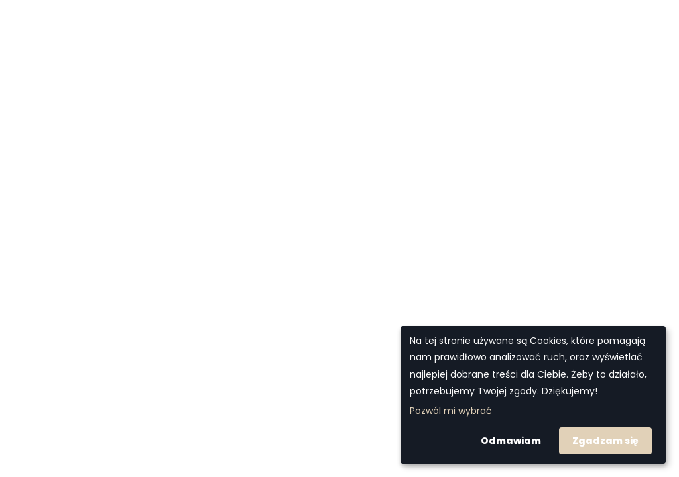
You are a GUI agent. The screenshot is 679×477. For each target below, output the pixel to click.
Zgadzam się (605, 440)
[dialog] (533, 395)
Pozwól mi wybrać (451, 410)
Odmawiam (511, 440)
